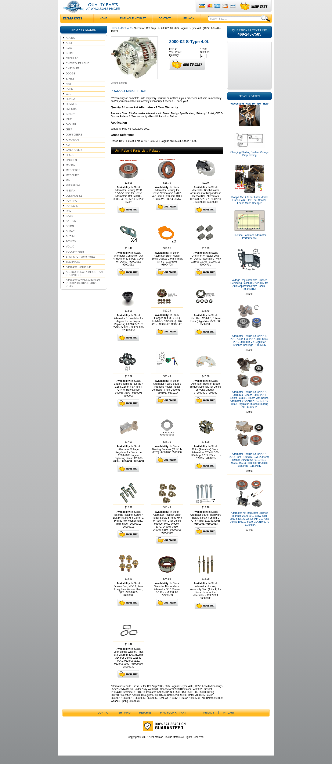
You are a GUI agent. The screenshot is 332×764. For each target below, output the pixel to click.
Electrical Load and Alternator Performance (249, 245)
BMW (69, 56)
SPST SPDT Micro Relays (80, 265)
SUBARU (71, 239)
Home (114, 36)
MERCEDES (73, 178)
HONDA (70, 107)
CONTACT (165, 26)
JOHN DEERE (74, 143)
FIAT (68, 92)
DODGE (70, 82)
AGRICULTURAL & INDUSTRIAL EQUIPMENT (84, 282)
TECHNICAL (73, 270)
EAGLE (70, 87)
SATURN (71, 229)
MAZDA (70, 173)
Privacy (188, 26)
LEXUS (70, 163)
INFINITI (70, 122)
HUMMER (71, 112)
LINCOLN (71, 168)
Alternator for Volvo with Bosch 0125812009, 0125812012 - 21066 (83, 291)
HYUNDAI (71, 117)
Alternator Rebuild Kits (78, 275)
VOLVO (70, 255)
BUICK (70, 61)
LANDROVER (74, 158)
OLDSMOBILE (74, 204)
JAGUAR (71, 132)
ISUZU (69, 127)
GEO (69, 102)
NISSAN (70, 199)
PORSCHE (72, 214)
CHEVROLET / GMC (77, 71)
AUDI (69, 51)
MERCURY (72, 183)
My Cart (228, 721)
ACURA (70, 46)
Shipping (124, 721)
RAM (69, 219)
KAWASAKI (72, 148)
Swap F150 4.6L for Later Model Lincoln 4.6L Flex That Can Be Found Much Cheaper (249, 208)
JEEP (69, 138)
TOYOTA (71, 250)
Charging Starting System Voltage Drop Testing (249, 162)
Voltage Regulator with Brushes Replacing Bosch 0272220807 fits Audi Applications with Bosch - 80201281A (249, 293)
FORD (69, 97)
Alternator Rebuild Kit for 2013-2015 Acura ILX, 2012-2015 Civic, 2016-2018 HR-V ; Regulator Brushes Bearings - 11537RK (249, 349)
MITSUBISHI (73, 194)
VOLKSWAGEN (75, 260)
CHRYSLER (73, 76)
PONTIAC (71, 209)
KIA (68, 153)
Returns (145, 721)
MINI (68, 188)
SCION (70, 234)
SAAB (69, 224)
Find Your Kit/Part (133, 26)
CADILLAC (72, 66)
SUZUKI (70, 244)
